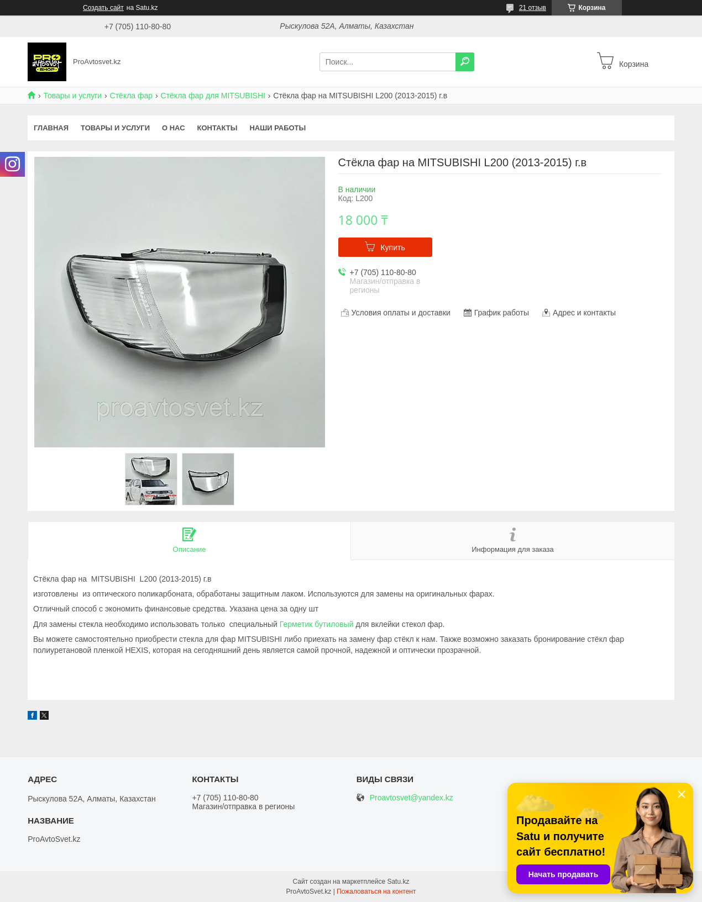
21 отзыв (532, 8)
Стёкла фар (131, 95)
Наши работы (277, 128)
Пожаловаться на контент (376, 891)
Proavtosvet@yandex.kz (411, 798)
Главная (51, 128)
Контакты (217, 128)
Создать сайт (103, 8)
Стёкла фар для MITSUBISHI (213, 95)
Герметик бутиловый (317, 624)
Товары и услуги (72, 95)
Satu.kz (398, 881)
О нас (173, 128)
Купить (392, 247)
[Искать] (464, 61)
